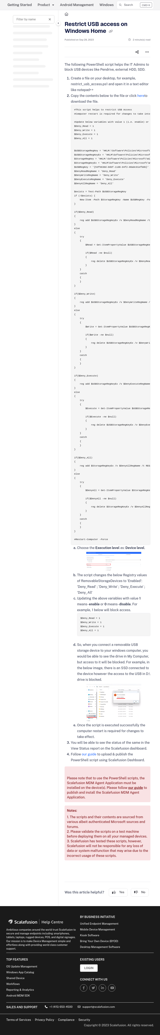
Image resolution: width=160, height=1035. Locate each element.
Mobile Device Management (97, 929)
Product (44, 5)
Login (88, 968)
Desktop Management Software (100, 947)
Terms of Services (18, 1019)
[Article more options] (147, 52)
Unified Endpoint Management (99, 923)
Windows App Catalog (20, 972)
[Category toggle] (58, 23)
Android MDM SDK (18, 995)
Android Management (77, 5)
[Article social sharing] (137, 52)
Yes (118, 892)
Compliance (66, 1019)
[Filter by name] (33, 19)
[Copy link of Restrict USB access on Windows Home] (110, 31)
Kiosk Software (89, 935)
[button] (135, 5)
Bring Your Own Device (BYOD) (99, 941)
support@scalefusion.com (96, 1006)
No (139, 892)
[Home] (66, 14)
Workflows (13, 984)
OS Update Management (21, 966)
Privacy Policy (44, 1019)
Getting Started (20, 5)
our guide (89, 754)
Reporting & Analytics (20, 989)
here (140, 96)
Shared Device (15, 978)
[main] (107, 458)
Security (84, 1019)
